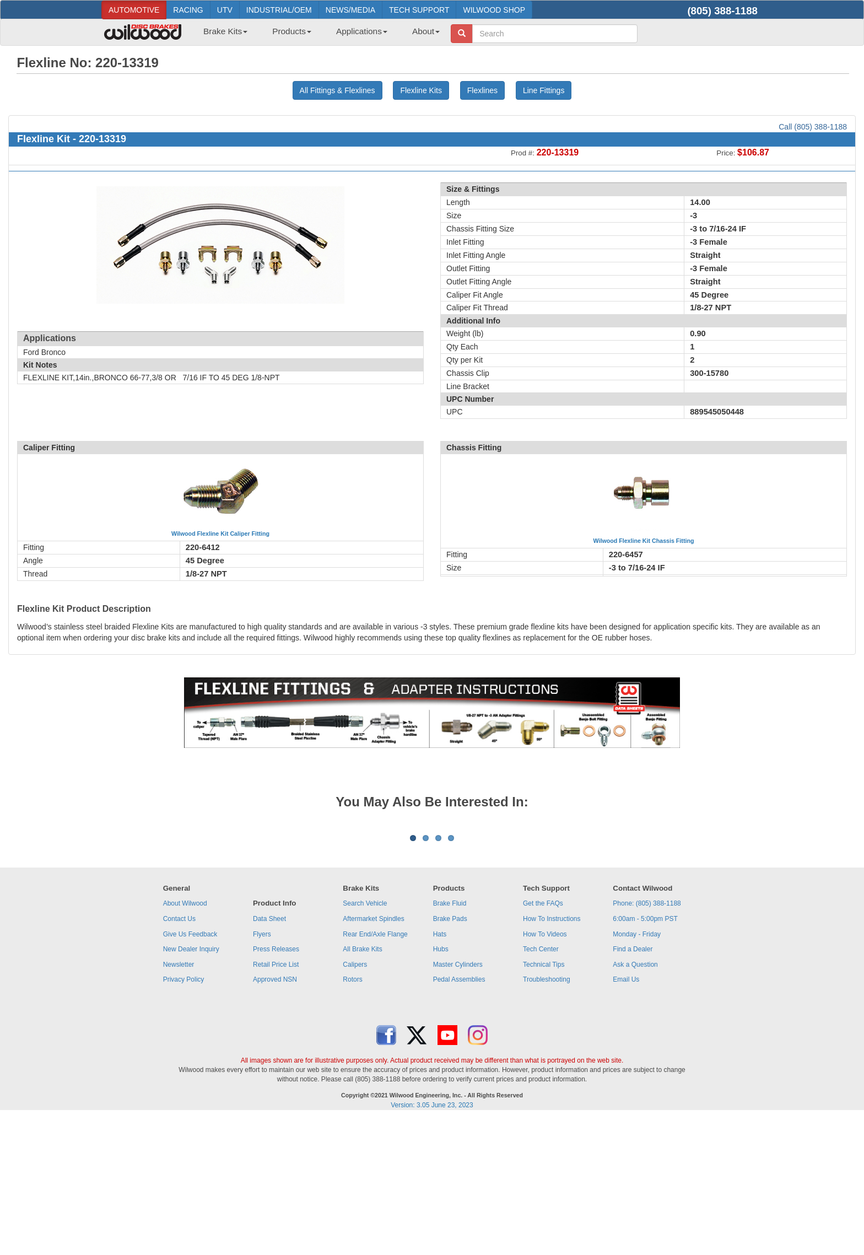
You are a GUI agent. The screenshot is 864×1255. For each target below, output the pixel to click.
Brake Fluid (450, 1040)
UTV (225, 10)
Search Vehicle (365, 1040)
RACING (188, 10)
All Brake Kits (362, 1086)
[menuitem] (221, 34)
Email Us (626, 1116)
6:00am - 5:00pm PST (645, 1055)
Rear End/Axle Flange (375, 1071)
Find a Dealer (632, 1086)
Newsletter (179, 1101)
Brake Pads (450, 1055)
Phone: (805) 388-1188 (647, 1040)
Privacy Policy (183, 1116)
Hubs (441, 1086)
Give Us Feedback (190, 1071)
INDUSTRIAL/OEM (279, 10)
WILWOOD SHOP (494, 10)
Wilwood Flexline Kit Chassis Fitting (643, 540)
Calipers (355, 1101)
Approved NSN (275, 1116)
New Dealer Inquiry (191, 1086)
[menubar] (317, 34)
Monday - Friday (637, 1071)
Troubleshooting (546, 1116)
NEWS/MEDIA (350, 10)
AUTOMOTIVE (134, 10)
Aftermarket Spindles (373, 1055)
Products (291, 31)
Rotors (352, 1116)
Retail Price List (276, 1101)
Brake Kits (225, 31)
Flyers (262, 1071)
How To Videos (545, 1071)
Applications (361, 31)
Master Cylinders (458, 1101)
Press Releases (276, 1086)
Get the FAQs (543, 1040)
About (426, 31)
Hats (440, 1071)
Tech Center (541, 1086)
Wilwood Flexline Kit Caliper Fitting (220, 533)
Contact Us (179, 1055)
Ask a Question (635, 1101)
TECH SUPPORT (419, 10)
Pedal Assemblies (459, 1116)
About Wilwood (185, 1040)
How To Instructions (552, 1055)
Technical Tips (543, 1101)
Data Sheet (269, 1055)
